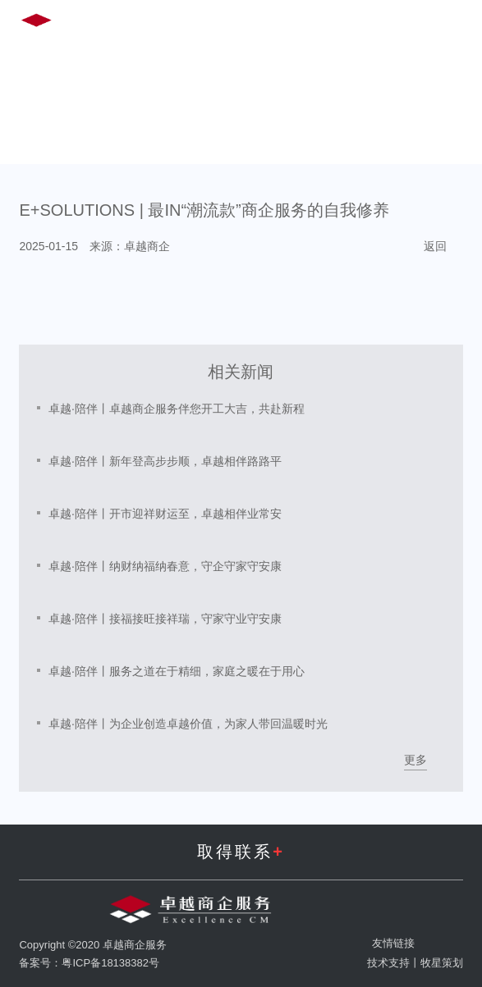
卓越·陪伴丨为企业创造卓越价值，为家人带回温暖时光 (188, 723)
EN (324, 23)
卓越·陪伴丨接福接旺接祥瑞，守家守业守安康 (165, 618)
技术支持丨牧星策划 (415, 963)
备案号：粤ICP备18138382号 (89, 963)
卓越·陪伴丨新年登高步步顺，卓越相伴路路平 (165, 461)
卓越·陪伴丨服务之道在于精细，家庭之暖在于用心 (176, 671)
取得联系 (241, 852)
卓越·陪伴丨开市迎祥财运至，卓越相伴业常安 (165, 513)
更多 (415, 759)
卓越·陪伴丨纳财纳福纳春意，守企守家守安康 (165, 566)
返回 (435, 246)
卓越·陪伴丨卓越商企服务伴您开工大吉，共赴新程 (176, 408)
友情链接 (393, 943)
